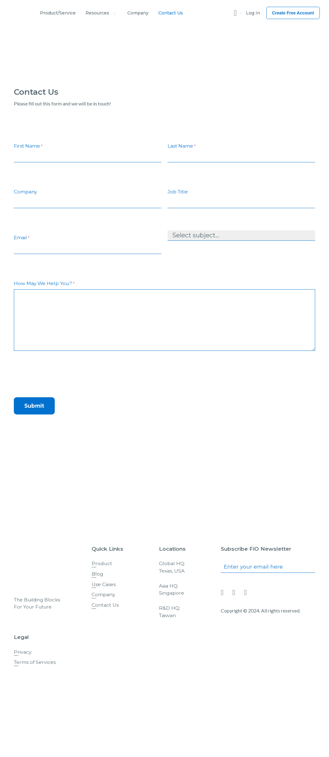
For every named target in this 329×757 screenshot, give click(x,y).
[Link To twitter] (245, 592)
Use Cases (104, 584)
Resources (97, 13)
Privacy (23, 652)
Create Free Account (293, 12)
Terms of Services (35, 662)
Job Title (178, 192)
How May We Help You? (44, 283)
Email (22, 238)
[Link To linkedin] (222, 592)
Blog (97, 574)
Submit (34, 405)
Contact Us (170, 13)
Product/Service (58, 13)
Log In (253, 13)
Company (138, 13)
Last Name (182, 146)
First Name (28, 146)
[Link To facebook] (233, 592)
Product (102, 563)
